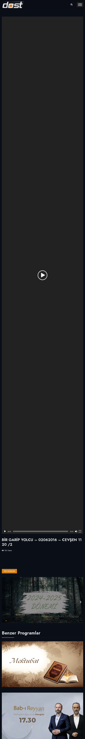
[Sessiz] (76, 531)
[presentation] (80, 602)
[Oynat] (5, 531)
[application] (42, 275)
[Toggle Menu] (80, 4)
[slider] (40, 531)
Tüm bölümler (9, 571)
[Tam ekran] (80, 531)
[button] (42, 275)
